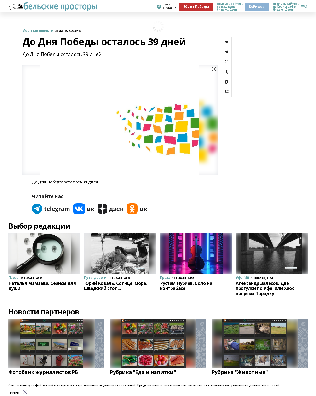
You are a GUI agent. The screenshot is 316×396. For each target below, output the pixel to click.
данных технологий (264, 385)
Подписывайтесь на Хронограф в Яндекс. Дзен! (285, 6)
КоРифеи (256, 6)
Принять (15, 393)
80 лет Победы (196, 6)
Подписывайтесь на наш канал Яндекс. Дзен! (229, 6)
